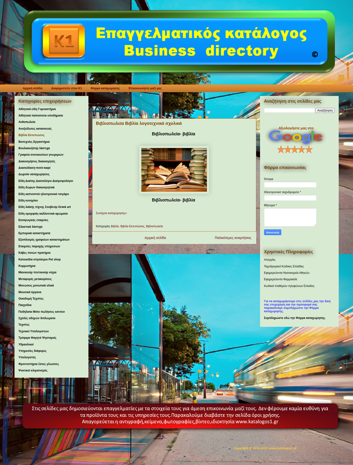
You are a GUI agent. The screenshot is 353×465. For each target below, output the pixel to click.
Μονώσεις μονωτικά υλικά (36, 285)
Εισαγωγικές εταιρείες (33, 220)
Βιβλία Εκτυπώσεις (132, 226)
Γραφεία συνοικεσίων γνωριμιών (41, 154)
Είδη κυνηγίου (28, 200)
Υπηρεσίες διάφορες (33, 351)
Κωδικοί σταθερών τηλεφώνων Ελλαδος (289, 286)
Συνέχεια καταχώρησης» (111, 213)
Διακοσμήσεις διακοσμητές (37, 161)
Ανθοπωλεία (27, 122)
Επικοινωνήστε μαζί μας (145, 88)
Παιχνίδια (25, 305)
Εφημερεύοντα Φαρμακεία (280, 279)
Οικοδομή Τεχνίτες (31, 298)
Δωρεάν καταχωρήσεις (34, 174)
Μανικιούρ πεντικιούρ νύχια (37, 272)
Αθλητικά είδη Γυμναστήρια (37, 109)
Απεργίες (270, 259)
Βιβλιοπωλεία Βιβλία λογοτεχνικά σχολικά (139, 123)
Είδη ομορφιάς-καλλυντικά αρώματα (43, 213)
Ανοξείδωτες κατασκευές (35, 128)
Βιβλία (115, 226)
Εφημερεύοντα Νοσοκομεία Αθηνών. (287, 273)
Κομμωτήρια (27, 266)
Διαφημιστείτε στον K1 (66, 88)
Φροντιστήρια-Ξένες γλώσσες (39, 364)
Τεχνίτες (24, 324)
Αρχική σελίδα (32, 88)
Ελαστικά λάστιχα (30, 226)
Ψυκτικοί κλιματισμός (33, 370)
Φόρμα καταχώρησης (105, 88)
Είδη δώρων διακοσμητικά (37, 187)
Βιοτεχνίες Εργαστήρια (34, 141)
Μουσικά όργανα (30, 292)
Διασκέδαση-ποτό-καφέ (35, 167)
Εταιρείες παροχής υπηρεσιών (39, 246)
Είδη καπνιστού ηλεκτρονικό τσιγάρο (44, 194)
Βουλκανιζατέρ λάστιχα (34, 148)
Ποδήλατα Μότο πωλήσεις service (42, 311)
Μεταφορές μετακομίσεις (35, 279)
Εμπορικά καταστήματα (34, 233)
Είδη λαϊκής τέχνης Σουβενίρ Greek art (45, 207)
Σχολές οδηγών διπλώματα (37, 318)
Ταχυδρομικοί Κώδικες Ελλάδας (284, 266)
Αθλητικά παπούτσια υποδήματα (41, 115)
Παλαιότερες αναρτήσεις (233, 238)
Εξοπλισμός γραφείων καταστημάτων (44, 239)
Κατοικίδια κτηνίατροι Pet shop (40, 259)
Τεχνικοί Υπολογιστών (34, 331)
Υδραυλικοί (26, 344)
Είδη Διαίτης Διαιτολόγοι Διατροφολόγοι (46, 181)
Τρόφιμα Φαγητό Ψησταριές (37, 337)
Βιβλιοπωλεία (154, 226)
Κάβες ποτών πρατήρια (35, 252)
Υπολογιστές (27, 357)
